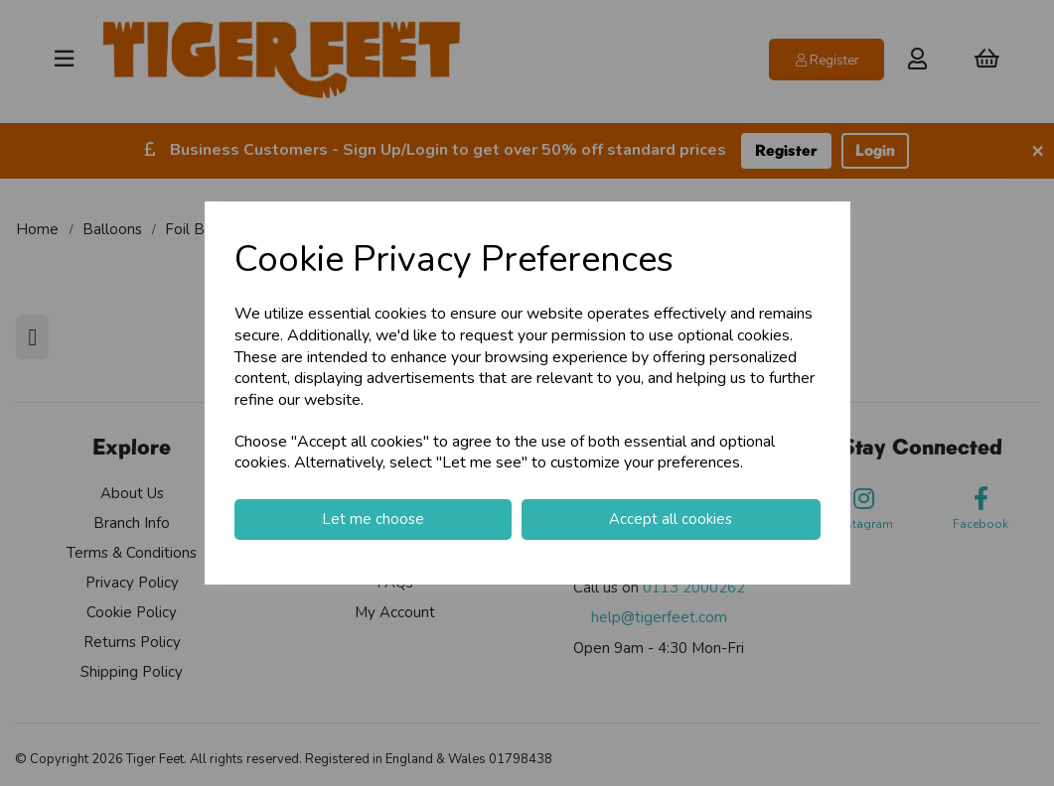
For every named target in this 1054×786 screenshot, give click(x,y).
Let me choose (373, 519)
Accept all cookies (670, 519)
